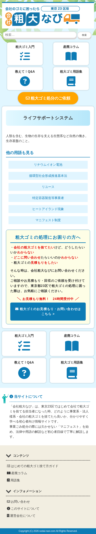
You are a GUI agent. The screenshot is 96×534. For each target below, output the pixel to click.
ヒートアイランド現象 (48, 209)
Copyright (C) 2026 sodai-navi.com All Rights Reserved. (48, 531)
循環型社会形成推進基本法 (48, 175)
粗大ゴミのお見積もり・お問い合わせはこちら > (48, 311)
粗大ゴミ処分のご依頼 (48, 98)
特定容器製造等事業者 (48, 198)
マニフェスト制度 (48, 220)
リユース (48, 186)
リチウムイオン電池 (48, 164)
